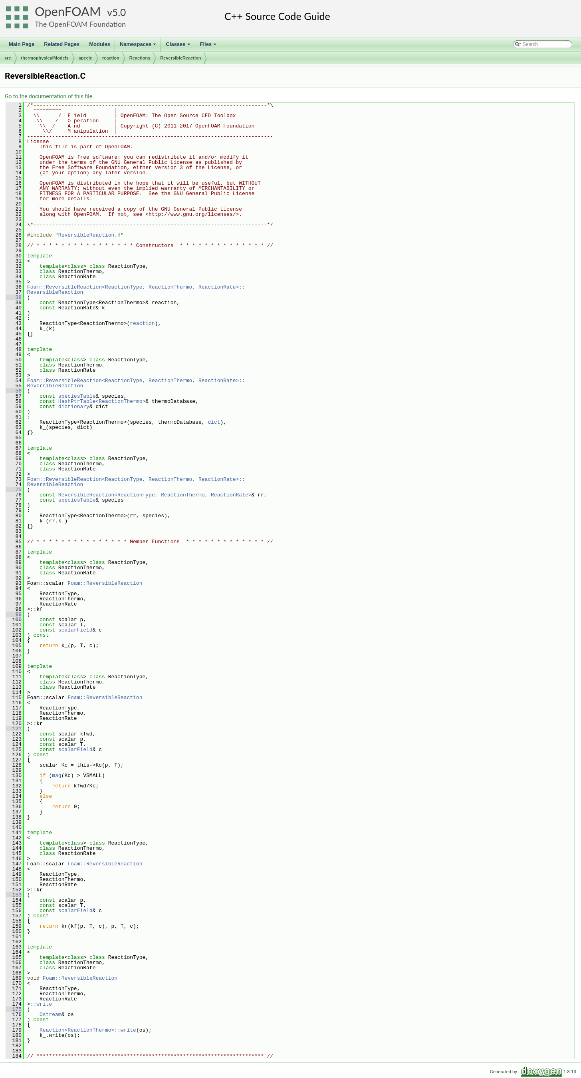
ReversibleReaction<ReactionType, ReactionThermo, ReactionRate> (155, 494)
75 (14, 489)
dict (214, 422)
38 (14, 297)
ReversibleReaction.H (89, 235)
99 (14, 614)
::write (41, 1004)
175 (14, 1009)
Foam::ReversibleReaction (104, 583)
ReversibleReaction (180, 58)
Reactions (140, 58)
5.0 (119, 12)
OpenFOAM (68, 11)
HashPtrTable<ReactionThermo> (101, 401)
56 (14, 391)
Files (209, 46)
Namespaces (139, 46)
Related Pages (61, 44)
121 (14, 728)
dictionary (73, 406)
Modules (99, 44)
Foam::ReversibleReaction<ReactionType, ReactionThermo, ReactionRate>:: (136, 287)
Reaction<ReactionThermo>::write (88, 1030)
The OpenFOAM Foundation (80, 24)
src (7, 58)
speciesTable (77, 396)
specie (85, 58)
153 (14, 895)
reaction (110, 58)
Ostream (50, 1014)
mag (56, 775)
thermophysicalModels (45, 58)
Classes (178, 46)
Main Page (21, 44)
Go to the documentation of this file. (49, 96)
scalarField (75, 630)
